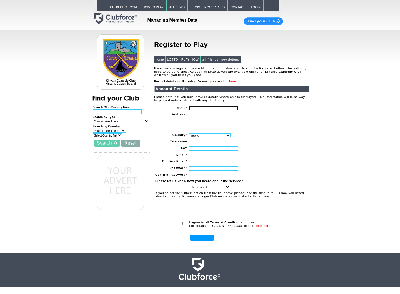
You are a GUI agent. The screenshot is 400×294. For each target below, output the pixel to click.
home (159, 59)
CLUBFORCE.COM (123, 7)
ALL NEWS (177, 7)
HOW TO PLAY (153, 7)
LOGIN (256, 7)
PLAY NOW (190, 59)
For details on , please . (230, 232)
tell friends (210, 59)
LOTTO (172, 59)
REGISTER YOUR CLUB (208, 7)
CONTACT (238, 7)
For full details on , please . (195, 81)
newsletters (230, 59)
